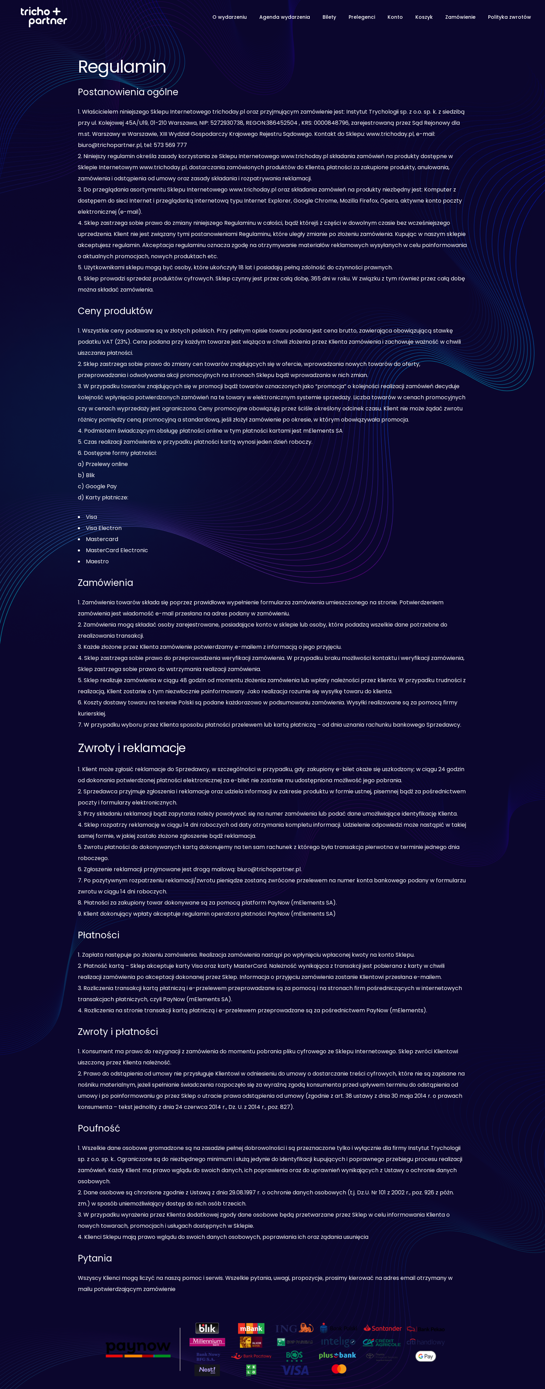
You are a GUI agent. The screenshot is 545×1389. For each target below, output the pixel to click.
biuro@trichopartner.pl (269, 869)
